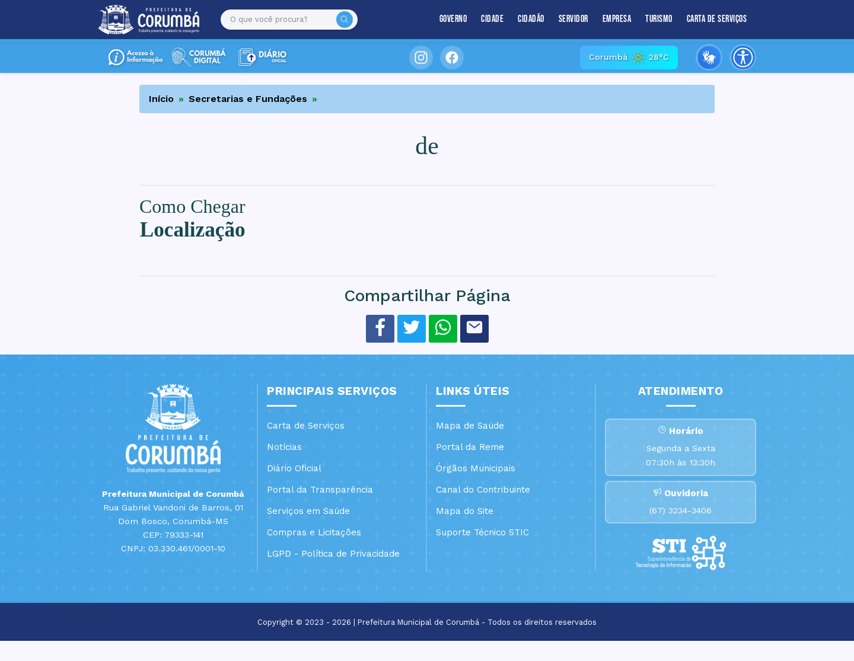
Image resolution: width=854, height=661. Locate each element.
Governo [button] (453, 19)
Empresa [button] (617, 19)
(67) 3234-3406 (680, 526)
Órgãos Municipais (475, 468)
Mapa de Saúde (470, 425)
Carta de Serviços (717, 19)
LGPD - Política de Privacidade (333, 553)
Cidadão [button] (531, 19)
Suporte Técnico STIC (482, 532)
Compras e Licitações (314, 532)
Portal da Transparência (320, 489)
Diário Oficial (294, 468)
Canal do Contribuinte (483, 489)
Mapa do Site (464, 511)
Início (161, 98)
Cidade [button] (492, 19)
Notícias (284, 447)
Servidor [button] (573, 19)
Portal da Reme (470, 447)
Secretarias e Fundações (248, 98)
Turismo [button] (659, 19)
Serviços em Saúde (308, 511)
